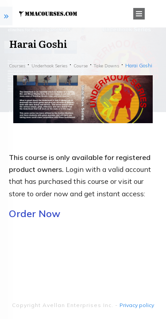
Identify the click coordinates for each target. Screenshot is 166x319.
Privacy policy (137, 305)
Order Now (34, 213)
